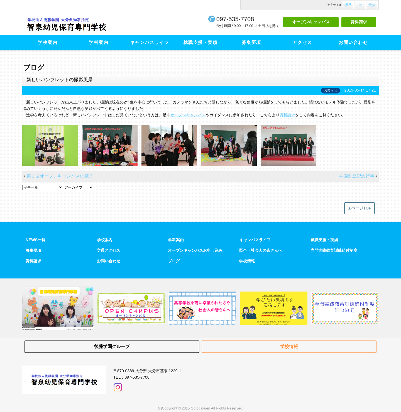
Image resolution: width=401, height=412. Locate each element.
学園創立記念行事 (357, 176)
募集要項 (251, 42)
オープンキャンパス (311, 21)
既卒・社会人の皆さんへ (260, 250)
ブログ (174, 261)
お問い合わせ (353, 42)
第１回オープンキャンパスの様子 (59, 176)
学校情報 (247, 261)
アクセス (302, 42)
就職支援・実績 (200, 42)
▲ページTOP (359, 208)
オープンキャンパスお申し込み (195, 250)
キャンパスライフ (149, 42)
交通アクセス (108, 250)
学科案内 (98, 42)
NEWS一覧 (35, 240)
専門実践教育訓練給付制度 (333, 250)
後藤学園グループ (112, 346)
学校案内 (47, 42)
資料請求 (358, 21)
